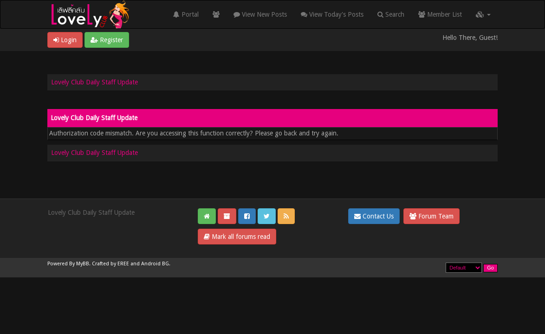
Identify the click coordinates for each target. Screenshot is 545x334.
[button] (483, 14)
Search (390, 14)
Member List (440, 14)
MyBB (82, 264)
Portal (186, 14)
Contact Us (374, 216)
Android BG (155, 264)
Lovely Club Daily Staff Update (94, 82)
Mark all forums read (237, 236)
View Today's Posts (332, 14)
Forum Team (431, 216)
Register (107, 40)
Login (65, 40)
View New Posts (260, 14)
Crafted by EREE (110, 264)
